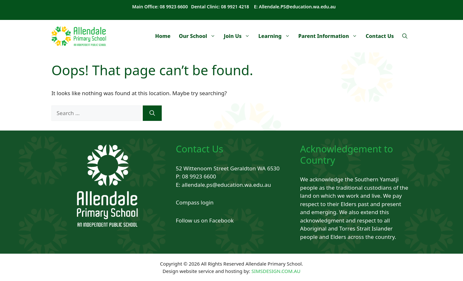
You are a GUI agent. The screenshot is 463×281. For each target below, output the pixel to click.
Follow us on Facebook (205, 220)
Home (162, 36)
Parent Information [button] (330, 36)
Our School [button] (199, 36)
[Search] (152, 113)
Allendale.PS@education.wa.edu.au (297, 7)
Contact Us (380, 36)
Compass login (195, 202)
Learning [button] (276, 36)
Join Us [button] (239, 36)
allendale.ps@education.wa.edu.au (226, 184)
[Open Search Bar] (405, 36)
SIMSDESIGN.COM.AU (275, 271)
